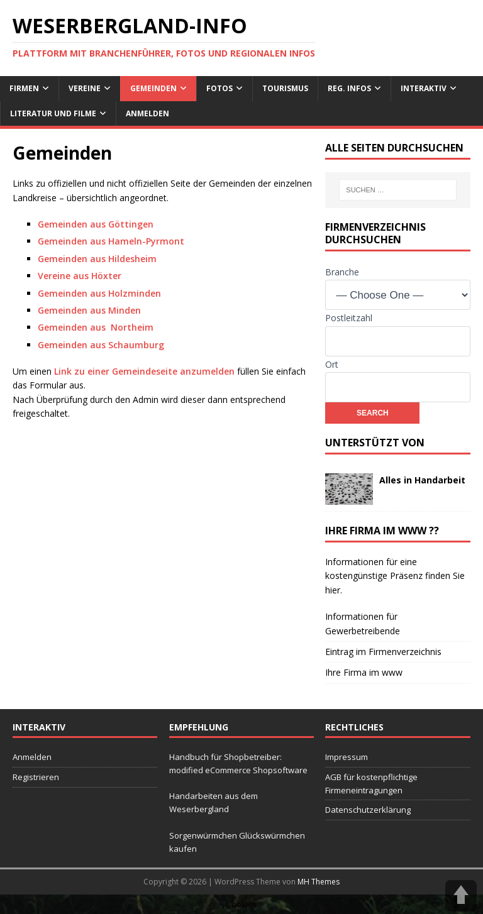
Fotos (219, 88)
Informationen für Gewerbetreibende (362, 623)
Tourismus (285, 88)
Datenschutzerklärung (368, 809)
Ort (331, 364)
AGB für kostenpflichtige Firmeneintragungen (371, 783)
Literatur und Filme (53, 113)
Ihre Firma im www (363, 672)
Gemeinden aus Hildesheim (97, 259)
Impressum (346, 757)
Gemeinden (153, 88)
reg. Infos (349, 88)
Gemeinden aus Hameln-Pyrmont (111, 241)
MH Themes (318, 881)
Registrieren (36, 777)
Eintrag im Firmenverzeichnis (383, 652)
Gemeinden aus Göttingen (95, 224)
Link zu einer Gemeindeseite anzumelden (144, 371)
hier (332, 590)
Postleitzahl (348, 318)
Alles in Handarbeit (422, 480)
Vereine (85, 88)
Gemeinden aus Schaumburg (101, 345)
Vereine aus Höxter (79, 276)
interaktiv (424, 88)
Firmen (24, 88)
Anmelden (147, 113)
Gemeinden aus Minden (89, 310)
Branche (342, 272)
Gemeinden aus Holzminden (99, 293)
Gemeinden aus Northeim (95, 327)
